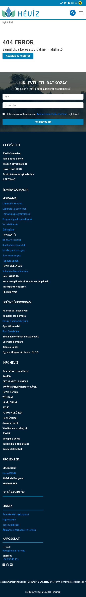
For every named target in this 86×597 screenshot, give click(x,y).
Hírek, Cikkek (10, 402)
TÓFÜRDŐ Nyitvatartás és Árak (20, 386)
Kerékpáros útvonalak (14, 245)
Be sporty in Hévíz (12, 240)
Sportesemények (12, 255)
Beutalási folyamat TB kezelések (21, 336)
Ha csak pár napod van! (15, 310)
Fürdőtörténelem (12, 153)
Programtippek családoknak (17, 219)
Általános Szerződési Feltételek (19, 530)
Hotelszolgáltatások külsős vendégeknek (26, 281)
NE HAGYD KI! (10, 198)
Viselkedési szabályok (15, 428)
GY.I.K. (6, 407)
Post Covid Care (11, 331)
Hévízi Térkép (10, 392)
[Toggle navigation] (81, 12)
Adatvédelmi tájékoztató (16, 514)
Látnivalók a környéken (15, 208)
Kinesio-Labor (10, 347)
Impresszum (9, 519)
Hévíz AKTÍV (9, 234)
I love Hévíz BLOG (12, 169)
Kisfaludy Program (13, 478)
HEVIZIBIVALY (10, 292)
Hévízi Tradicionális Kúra (15, 321)
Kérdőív (7, 376)
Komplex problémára (14, 316)
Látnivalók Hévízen (12, 203)
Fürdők (6, 433)
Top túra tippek (10, 260)
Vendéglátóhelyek (13, 449)
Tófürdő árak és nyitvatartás (18, 174)
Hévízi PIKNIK (9, 473)
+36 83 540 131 (11, 559)
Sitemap (57, 592)
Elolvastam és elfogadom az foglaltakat (41, 114)
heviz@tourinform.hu (14, 550)
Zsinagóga (8, 229)
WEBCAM (8, 397)
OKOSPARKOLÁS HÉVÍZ (15, 381)
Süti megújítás (44, 592)
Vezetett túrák (10, 224)
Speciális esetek (12, 326)
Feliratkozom (43, 121)
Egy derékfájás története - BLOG (20, 352)
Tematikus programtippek (16, 214)
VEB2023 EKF (10, 483)
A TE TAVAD (9, 179)
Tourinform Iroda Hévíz (16, 371)
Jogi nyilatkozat (11, 524)
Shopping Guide (11, 438)
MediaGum (30, 592)
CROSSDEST (10, 468)
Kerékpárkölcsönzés (14, 286)
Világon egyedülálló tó (15, 164)
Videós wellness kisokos (15, 271)
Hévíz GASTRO (11, 276)
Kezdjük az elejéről (18, 55)
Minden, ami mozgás (14, 250)
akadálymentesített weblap (13, 582)
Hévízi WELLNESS (12, 266)
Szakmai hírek (10, 423)
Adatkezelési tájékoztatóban (52, 114)
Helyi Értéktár (10, 418)
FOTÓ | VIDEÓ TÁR (12, 412)
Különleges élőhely (13, 158)
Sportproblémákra (13, 341)
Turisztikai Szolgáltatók (16, 444)
